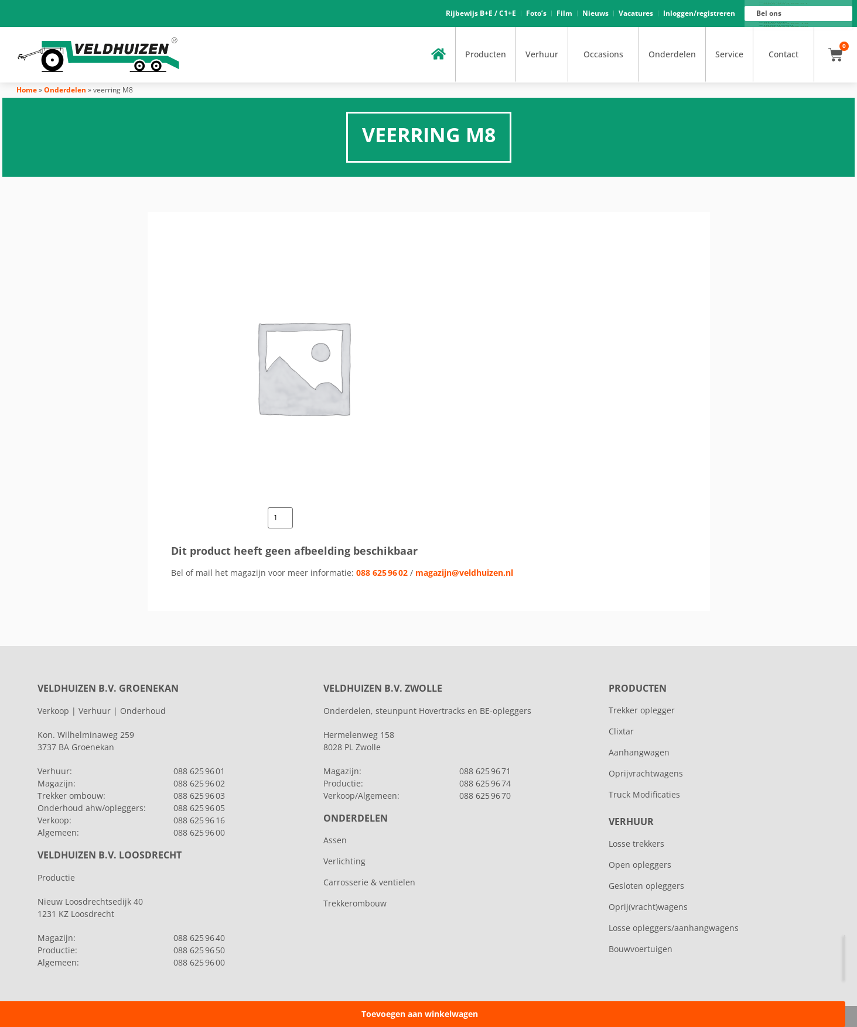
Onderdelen (672, 54)
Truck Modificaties (644, 794)
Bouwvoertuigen (640, 948)
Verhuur (541, 54)
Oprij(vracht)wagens (648, 906)
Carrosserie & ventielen (369, 882)
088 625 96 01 (785, 3)
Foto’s (536, 13)
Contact (783, 54)
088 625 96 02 (382, 572)
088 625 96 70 (485, 795)
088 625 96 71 (485, 771)
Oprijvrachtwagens (646, 773)
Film (564, 13)
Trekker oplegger (642, 710)
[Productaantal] (280, 517)
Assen (335, 840)
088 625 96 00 (785, 27)
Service (729, 54)
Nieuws (595, 13)
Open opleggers (640, 864)
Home (26, 90)
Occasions (603, 54)
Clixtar (621, 731)
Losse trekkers (636, 843)
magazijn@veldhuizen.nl (464, 572)
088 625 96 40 (199, 937)
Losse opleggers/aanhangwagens (674, 927)
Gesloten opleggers (646, 885)
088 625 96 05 (199, 807)
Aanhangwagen (639, 752)
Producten (485, 54)
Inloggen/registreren (699, 13)
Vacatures (636, 13)
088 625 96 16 (785, 24)
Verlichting (344, 861)
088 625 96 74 (485, 783)
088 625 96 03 (199, 795)
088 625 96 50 (199, 950)
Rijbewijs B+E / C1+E (481, 13)
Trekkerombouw (355, 903)
